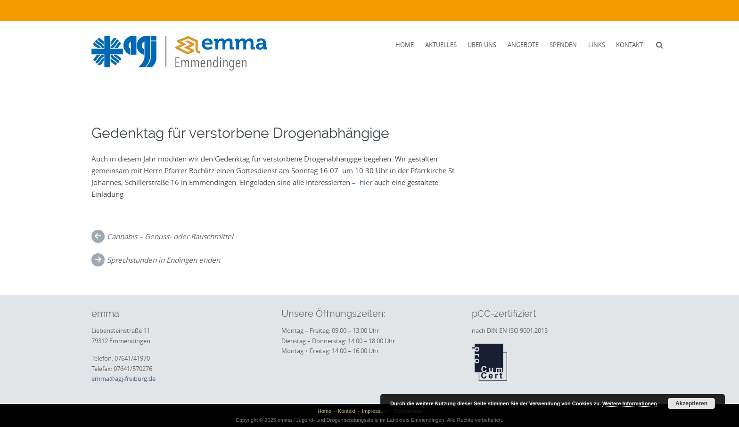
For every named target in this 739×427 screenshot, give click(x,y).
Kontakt (629, 44)
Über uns (482, 44)
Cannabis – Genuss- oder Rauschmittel (170, 236)
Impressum (374, 411)
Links (596, 44)
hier (366, 182)
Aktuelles (441, 44)
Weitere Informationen (629, 403)
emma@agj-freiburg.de (123, 378)
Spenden (563, 44)
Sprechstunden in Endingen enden (163, 260)
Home (404, 44)
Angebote (523, 44)
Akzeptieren (691, 403)
